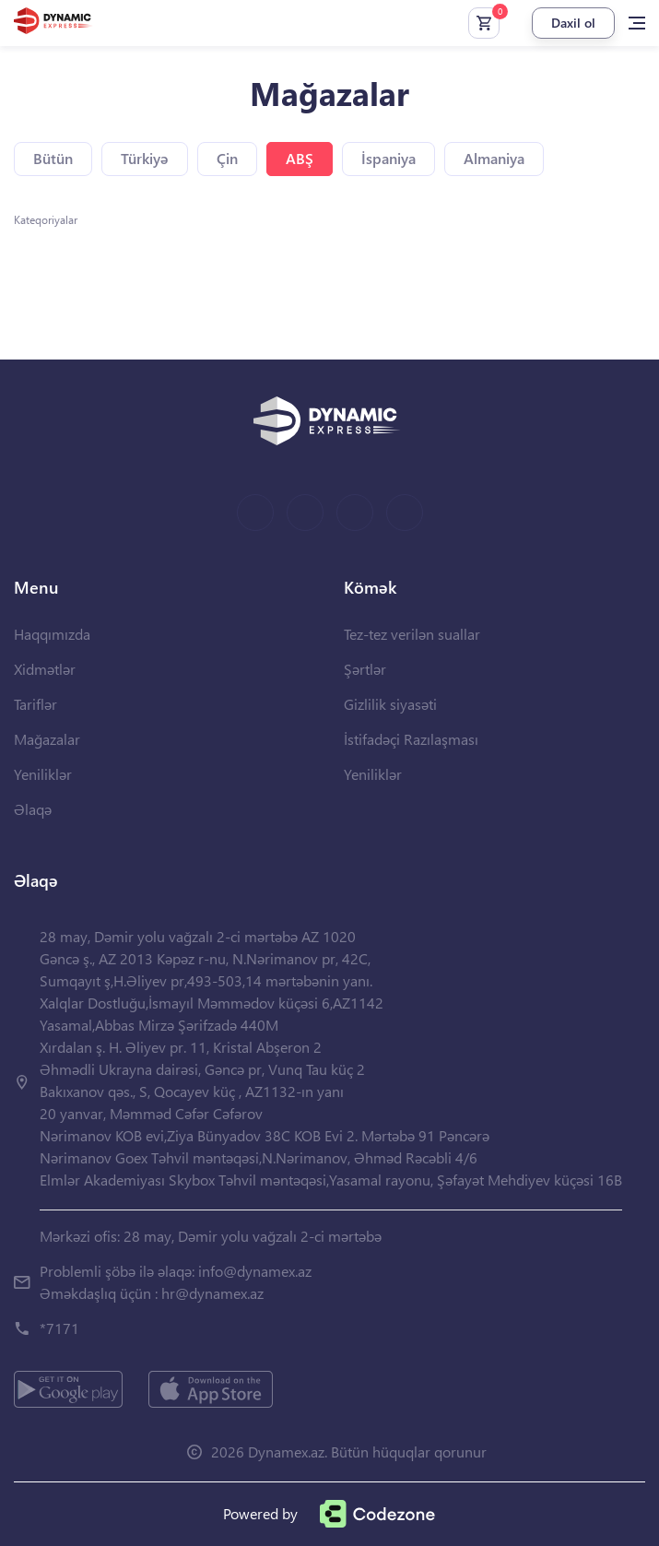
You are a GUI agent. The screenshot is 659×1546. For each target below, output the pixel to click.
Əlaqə (33, 809)
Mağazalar (47, 739)
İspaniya (388, 158)
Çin (227, 158)
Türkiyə (145, 158)
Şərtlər (365, 669)
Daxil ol (573, 22)
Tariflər (35, 704)
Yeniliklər (43, 774)
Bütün (53, 158)
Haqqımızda (52, 633)
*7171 (59, 1328)
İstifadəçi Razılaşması (411, 739)
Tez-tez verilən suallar (412, 633)
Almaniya (494, 158)
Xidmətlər (45, 669)
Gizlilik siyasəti (390, 704)
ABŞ (299, 158)
